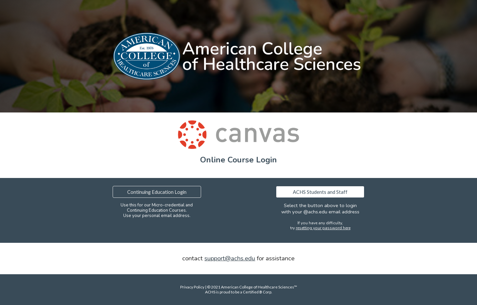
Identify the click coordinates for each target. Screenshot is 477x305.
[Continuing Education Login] (156, 191)
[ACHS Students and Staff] (320, 191)
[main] (238, 159)
